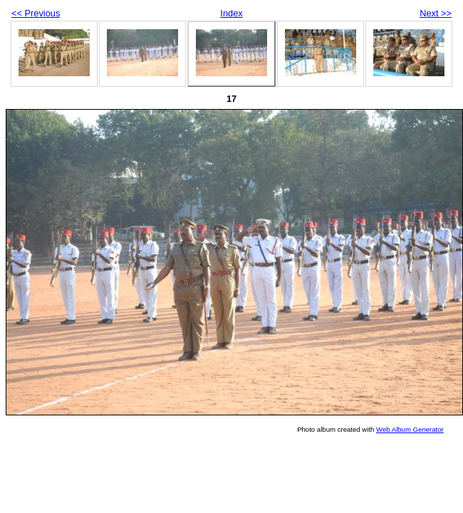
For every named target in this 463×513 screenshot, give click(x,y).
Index (231, 13)
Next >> (436, 13)
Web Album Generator (410, 429)
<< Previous (35, 13)
